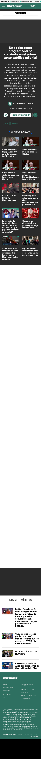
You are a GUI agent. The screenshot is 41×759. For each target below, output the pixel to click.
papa (6, 123)
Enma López (15, 1)
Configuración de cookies (27, 685)
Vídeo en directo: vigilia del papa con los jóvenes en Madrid (10, 176)
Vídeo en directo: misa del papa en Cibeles (29, 151)
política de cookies (27, 689)
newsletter (7, 694)
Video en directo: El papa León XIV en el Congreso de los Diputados (9, 152)
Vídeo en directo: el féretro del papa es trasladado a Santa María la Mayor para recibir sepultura (10, 254)
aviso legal (25, 692)
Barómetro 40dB (26, 1)
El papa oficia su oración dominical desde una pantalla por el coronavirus (30, 251)
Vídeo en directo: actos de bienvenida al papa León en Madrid (30, 176)
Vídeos (20, 13)
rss (4, 697)
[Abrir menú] (3, 6)
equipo (5, 684)
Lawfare (36, 1)
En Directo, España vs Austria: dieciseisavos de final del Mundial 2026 (27, 666)
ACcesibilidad (25, 699)
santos (15, 123)
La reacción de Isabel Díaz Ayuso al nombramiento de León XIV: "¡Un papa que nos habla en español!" (10, 226)
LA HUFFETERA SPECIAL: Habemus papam (9, 198)
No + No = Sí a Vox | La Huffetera (26, 652)
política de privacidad (28, 695)
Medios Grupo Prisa (20, 753)
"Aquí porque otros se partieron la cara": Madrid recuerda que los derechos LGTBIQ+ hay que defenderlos (27, 639)
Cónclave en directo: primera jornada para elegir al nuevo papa (30, 224)
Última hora (33, 6)
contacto (6, 691)
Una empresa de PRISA (20, 747)
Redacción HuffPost (25, 104)
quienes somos (8, 687)
